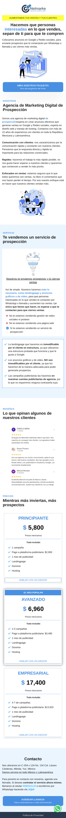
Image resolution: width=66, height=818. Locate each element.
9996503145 (29, 786)
